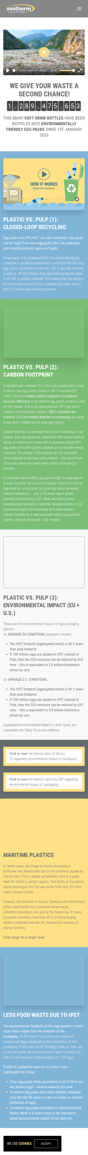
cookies (25, 1144)
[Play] (7, 70)
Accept (46, 1143)
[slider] (25, 70)
